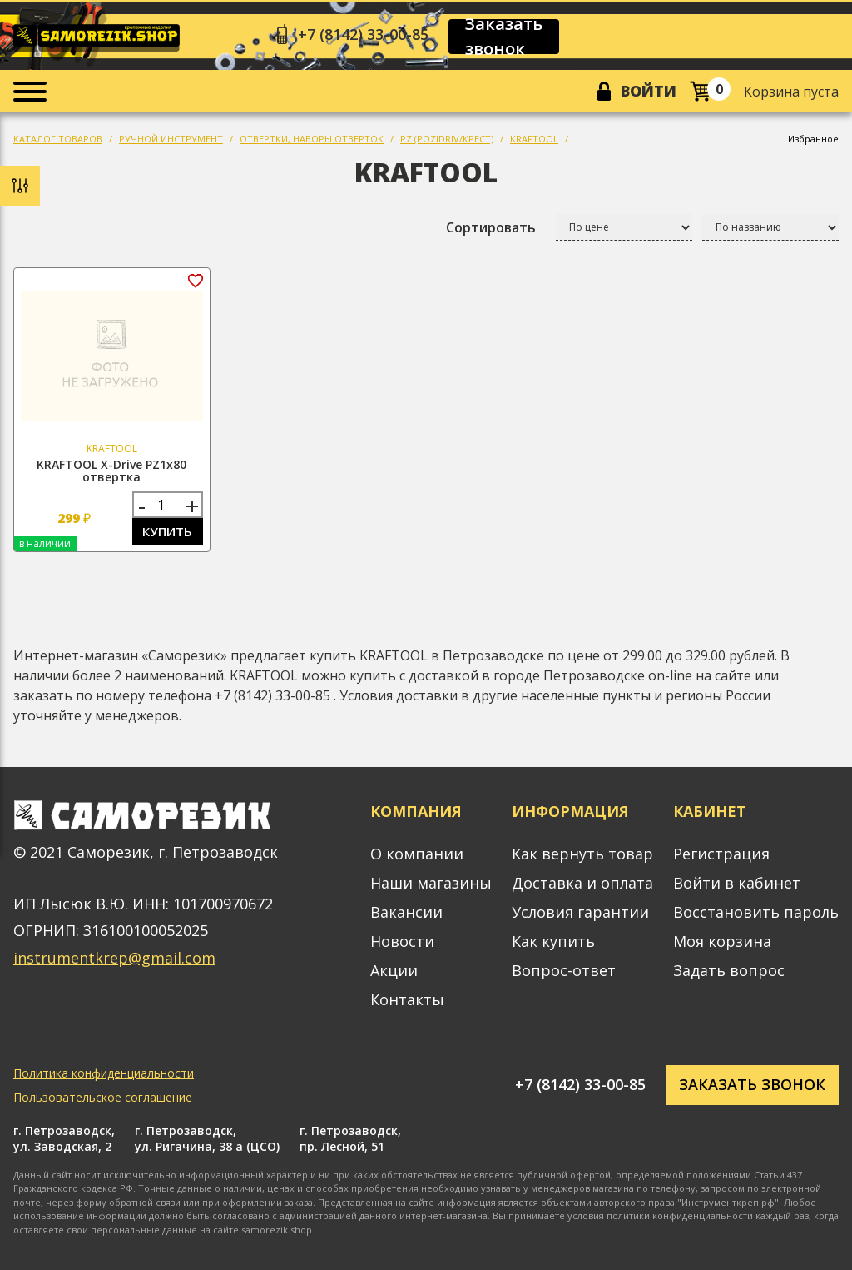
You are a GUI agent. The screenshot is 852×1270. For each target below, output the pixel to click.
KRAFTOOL (534, 138)
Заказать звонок (503, 36)
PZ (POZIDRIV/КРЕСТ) (446, 138)
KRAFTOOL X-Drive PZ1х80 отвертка (111, 470)
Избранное (813, 138)
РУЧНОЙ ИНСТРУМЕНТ (171, 138)
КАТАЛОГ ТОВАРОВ (57, 138)
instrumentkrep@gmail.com (114, 958)
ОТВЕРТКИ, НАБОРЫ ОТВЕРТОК (312, 138)
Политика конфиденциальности (103, 1073)
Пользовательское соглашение (102, 1097)
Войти (648, 91)
